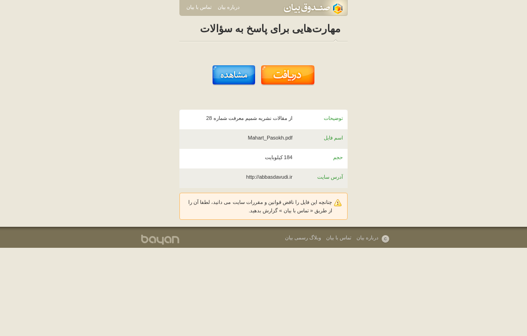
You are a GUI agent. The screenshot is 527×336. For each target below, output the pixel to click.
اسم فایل (333, 137)
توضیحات (333, 118)
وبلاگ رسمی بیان (303, 237)
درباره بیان (229, 7)
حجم (338, 157)
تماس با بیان (199, 7)
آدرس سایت (330, 177)
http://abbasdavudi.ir (269, 177)
